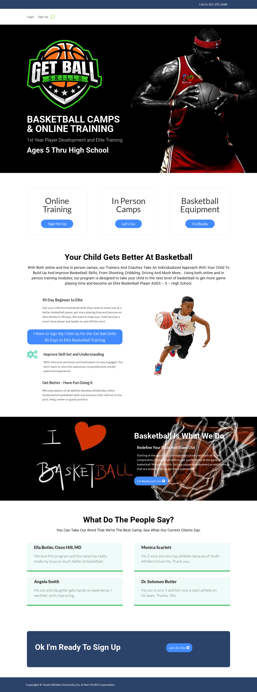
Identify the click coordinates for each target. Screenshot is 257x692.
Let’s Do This (177, 648)
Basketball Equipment (200, 205)
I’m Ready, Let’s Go (149, 481)
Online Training (57, 205)
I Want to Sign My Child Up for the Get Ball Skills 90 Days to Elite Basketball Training (74, 337)
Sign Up (43, 16)
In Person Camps (128, 205)
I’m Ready (200, 223)
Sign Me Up (57, 223)
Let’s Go (128, 223)
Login (30, 16)
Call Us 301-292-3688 (213, 4)
